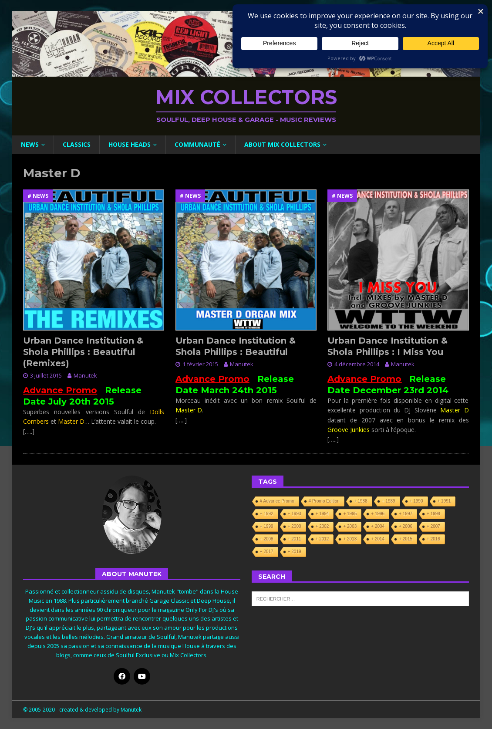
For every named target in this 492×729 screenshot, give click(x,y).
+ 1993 (294, 513)
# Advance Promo (277, 501)
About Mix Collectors (282, 144)
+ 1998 (433, 513)
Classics (77, 144)
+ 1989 (388, 501)
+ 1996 (377, 513)
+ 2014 (377, 539)
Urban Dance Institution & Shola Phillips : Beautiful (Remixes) (83, 351)
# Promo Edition (324, 501)
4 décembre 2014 (356, 364)
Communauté (197, 144)
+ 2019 (294, 551)
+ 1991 (444, 501)
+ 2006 (405, 526)
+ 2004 (377, 526)
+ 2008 (266, 539)
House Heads (129, 144)
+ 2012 (322, 539)
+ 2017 (266, 551)
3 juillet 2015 (46, 375)
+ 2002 (322, 526)
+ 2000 (294, 526)
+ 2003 (350, 526)
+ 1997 (405, 513)
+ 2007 (433, 526)
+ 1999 (266, 526)
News (30, 144)
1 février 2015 (200, 364)
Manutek (85, 375)
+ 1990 (416, 501)
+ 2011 (294, 539)
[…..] (28, 431)
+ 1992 (266, 513)
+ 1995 (350, 513)
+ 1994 (322, 513)
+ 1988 (360, 501)
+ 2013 (350, 539)
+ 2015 (405, 539)
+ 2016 (433, 539)
